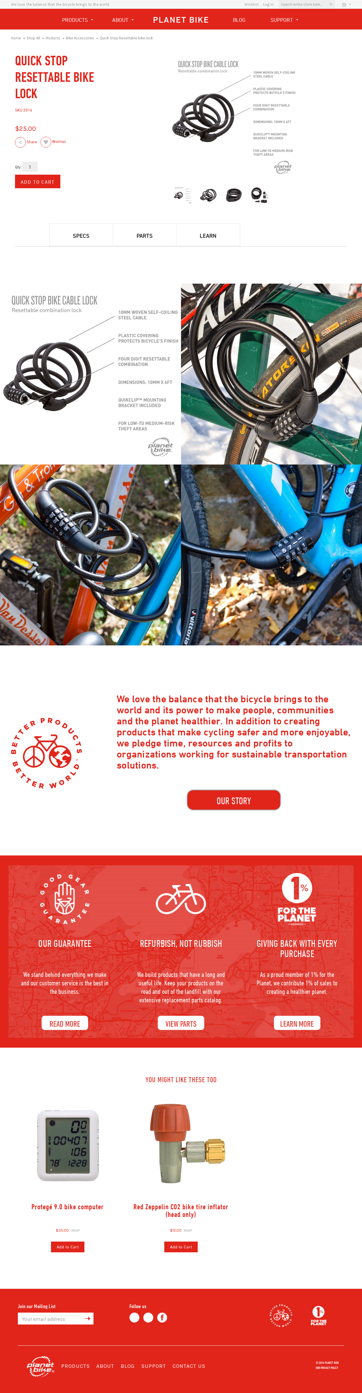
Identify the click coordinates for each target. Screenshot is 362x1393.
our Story (234, 800)
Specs (81, 235)
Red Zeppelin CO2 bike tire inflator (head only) (180, 1210)
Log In (268, 4)
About (123, 20)
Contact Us (189, 1366)
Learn (208, 235)
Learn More (297, 1023)
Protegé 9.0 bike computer (67, 1206)
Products (77, 20)
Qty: (18, 166)
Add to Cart (68, 1246)
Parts (145, 235)
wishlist (251, 4)
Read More (65, 1023)
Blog (239, 20)
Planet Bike (181, 19)
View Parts (181, 1023)
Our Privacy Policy (327, 1368)
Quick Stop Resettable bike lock (126, 38)
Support (284, 20)
